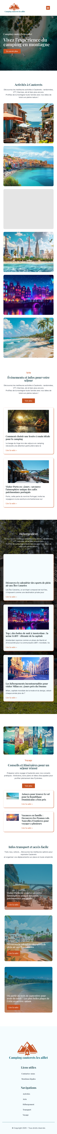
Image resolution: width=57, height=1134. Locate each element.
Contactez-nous (28, 1073)
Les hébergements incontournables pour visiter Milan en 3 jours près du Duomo (27, 685)
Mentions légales (28, 1079)
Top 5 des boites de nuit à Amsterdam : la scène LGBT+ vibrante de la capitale (27, 634)
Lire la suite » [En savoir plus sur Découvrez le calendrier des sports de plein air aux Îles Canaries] (11, 597)
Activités (26, 1094)
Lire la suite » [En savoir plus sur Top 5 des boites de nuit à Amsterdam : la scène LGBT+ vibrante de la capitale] (11, 647)
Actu (25, 1099)
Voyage (26, 1115)
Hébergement (28, 1104)
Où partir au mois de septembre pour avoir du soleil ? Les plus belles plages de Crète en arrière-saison (28, 998)
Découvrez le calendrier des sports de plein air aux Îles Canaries (28, 584)
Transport (27, 1109)
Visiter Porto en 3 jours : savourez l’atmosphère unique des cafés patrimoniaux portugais (23, 489)
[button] (48, 8)
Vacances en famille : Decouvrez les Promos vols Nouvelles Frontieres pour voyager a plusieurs (35, 819)
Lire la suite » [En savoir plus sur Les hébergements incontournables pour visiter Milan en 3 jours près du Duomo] (11, 697)
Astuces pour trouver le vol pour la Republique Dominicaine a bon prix (36, 796)
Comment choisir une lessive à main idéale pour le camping (28, 437)
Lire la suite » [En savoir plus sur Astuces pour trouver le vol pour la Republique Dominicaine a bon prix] (27, 804)
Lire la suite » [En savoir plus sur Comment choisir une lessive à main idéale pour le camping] (11, 450)
